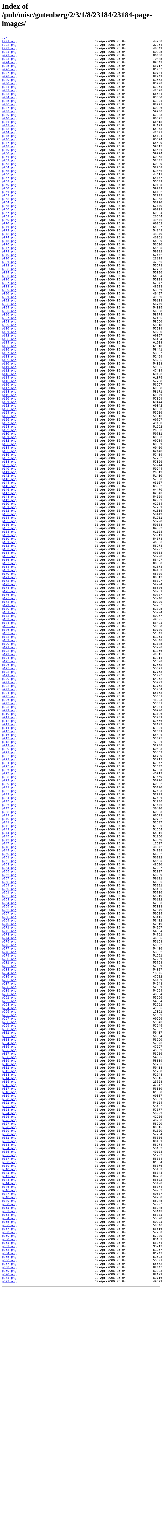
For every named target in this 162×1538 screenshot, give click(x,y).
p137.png (9, 543)
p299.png (9, 1224)
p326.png (9, 1337)
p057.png (9, 206)
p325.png (9, 1333)
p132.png (9, 522)
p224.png (9, 908)
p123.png (9, 484)
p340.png (9, 1396)
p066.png (9, 244)
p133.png (9, 526)
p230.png (9, 934)
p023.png (9, 63)
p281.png (9, 1148)
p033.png (9, 105)
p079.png (9, 299)
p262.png (9, 1068)
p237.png (9, 963)
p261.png (9, 1064)
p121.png (9, 475)
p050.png (9, 177)
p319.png (9, 1308)
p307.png (9, 1257)
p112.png (9, 438)
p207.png (9, 837)
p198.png (9, 799)
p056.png (9, 202)
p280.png (9, 1144)
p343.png (9, 1409)
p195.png (9, 786)
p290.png (9, 1186)
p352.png (9, 1446)
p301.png (9, 1232)
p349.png (9, 1434)
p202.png (9, 816)
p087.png (9, 332)
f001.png (9, 42)
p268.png (9, 1093)
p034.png (9, 110)
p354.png (9, 1455)
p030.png (9, 93)
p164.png (9, 656)
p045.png (9, 156)
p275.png (9, 1123)
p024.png (9, 68)
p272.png (9, 1110)
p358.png (9, 1472)
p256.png (9, 1043)
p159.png (9, 635)
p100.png (9, 387)
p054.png (9, 194)
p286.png (9, 1169)
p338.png (9, 1388)
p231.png (9, 938)
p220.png (9, 891)
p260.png (9, 1060)
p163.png (9, 652)
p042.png (9, 143)
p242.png (9, 984)
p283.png (9, 1156)
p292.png (9, 1194)
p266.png (9, 1085)
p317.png (9, 1299)
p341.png (9, 1400)
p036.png (9, 118)
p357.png (9, 1467)
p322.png (9, 1320)
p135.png (9, 534)
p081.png (9, 307)
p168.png (9, 673)
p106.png (9, 412)
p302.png (9, 1236)
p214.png (9, 866)
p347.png (9, 1425)
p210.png (9, 849)
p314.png (9, 1287)
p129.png (9, 509)
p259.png (9, 1055)
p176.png (9, 707)
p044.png (9, 152)
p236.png (9, 959)
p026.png (9, 76)
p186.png (9, 749)
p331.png (9, 1358)
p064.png (9, 236)
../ (4, 38)
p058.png (9, 211)
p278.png (9, 1135)
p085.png (9, 324)
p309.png (9, 1266)
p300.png (9, 1228)
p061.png (9, 223)
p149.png (9, 593)
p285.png (9, 1165)
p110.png (9, 429)
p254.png (9, 1034)
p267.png (9, 1089)
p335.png (9, 1375)
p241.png (9, 980)
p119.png (9, 467)
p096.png (9, 370)
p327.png (9, 1341)
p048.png (9, 169)
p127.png (9, 501)
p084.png (9, 320)
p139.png (9, 551)
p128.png (9, 505)
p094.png (9, 362)
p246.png (9, 1001)
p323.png (9, 1324)
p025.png (9, 72)
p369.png (9, 1518)
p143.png (9, 568)
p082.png (9, 311)
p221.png (9, 896)
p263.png (9, 1072)
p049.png (9, 173)
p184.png (9, 740)
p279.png (9, 1140)
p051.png (9, 181)
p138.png (9, 547)
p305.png (9, 1249)
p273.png (9, 1114)
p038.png (9, 126)
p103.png (9, 400)
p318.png (9, 1303)
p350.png (9, 1438)
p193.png (9, 778)
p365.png (9, 1501)
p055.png (9, 198)
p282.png (9, 1152)
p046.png (9, 160)
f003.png (9, 51)
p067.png (9, 248)
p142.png (9, 564)
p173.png (9, 694)
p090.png (9, 345)
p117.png (9, 459)
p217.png (9, 879)
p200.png (9, 807)
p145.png (9, 576)
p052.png (9, 185)
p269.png (9, 1097)
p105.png (9, 408)
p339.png (9, 1392)
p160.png (9, 639)
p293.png (9, 1198)
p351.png (9, 1442)
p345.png (9, 1417)
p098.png (9, 379)
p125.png (9, 492)
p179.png (9, 719)
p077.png (9, 290)
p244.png (9, 992)
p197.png (9, 795)
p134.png (9, 530)
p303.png (9, 1240)
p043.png (9, 147)
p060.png (9, 219)
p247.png (9, 1005)
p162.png (9, 648)
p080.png (9, 303)
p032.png (9, 101)
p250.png (9, 1018)
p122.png (9, 480)
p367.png (9, 1509)
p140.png (9, 555)
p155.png (9, 618)
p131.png (9, 517)
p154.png (9, 614)
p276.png (9, 1127)
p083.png (9, 316)
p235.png (9, 955)
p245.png (9, 997)
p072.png (9, 269)
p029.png (9, 89)
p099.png (9, 383)
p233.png (9, 946)
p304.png (9, 1245)
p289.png (9, 1182)
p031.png (9, 97)
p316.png (9, 1295)
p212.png (9, 858)
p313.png (9, 1282)
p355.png (9, 1459)
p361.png (9, 1484)
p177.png (9, 711)
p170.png (9, 681)
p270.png (9, 1102)
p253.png (9, 1030)
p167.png (9, 669)
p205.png (9, 828)
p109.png (9, 425)
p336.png (9, 1379)
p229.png (9, 929)
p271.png (9, 1106)
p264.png (9, 1076)
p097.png (9, 374)
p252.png (9, 1026)
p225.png (9, 913)
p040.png (9, 135)
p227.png (9, 921)
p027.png (9, 80)
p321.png (9, 1316)
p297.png (9, 1215)
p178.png (9, 715)
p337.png (9, 1383)
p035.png (9, 114)
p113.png (9, 442)
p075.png (9, 282)
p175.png (9, 702)
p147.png (9, 585)
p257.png (9, 1047)
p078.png (9, 295)
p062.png (9, 227)
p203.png (9, 820)
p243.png (9, 988)
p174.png (9, 698)
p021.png (9, 55)
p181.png (9, 728)
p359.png (9, 1476)
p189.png (9, 761)
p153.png (9, 610)
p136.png (9, 538)
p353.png (9, 1451)
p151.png (9, 601)
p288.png (9, 1177)
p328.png (9, 1345)
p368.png (9, 1514)
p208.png (9, 841)
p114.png (9, 446)
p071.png (9, 265)
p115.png (9, 450)
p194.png (9, 782)
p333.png (9, 1366)
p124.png (9, 488)
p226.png (9, 917)
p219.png (9, 887)
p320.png (9, 1312)
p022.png (9, 59)
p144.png (9, 572)
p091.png (9, 349)
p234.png (9, 950)
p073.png (9, 274)
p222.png (9, 900)
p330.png (9, 1354)
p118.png (9, 463)
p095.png (9, 366)
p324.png (9, 1329)
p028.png (9, 84)
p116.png (9, 454)
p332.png (9, 1362)
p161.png (9, 643)
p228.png (9, 925)
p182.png (9, 732)
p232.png (9, 942)
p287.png (9, 1173)
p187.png (9, 753)
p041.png (9, 139)
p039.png (9, 131)
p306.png (9, 1253)
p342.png (9, 1404)
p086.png (9, 328)
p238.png (9, 967)
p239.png (9, 971)
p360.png (9, 1480)
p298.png (9, 1219)
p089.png (9, 341)
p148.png (9, 589)
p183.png (9, 736)
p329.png (9, 1350)
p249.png (9, 1013)
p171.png (9, 686)
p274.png (9, 1118)
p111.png (9, 433)
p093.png (9, 358)
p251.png (9, 1022)
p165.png (9, 660)
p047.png (9, 164)
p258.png (9, 1051)
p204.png (9, 824)
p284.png (9, 1161)
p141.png (9, 559)
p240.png (9, 976)
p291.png (9, 1190)
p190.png (9, 765)
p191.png (9, 770)
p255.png (9, 1039)
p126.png (9, 496)
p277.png (9, 1131)
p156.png (9, 622)
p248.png (9, 1009)
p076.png (9, 286)
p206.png (9, 833)
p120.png (9, 471)
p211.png (9, 854)
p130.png (9, 513)
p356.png (9, 1463)
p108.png (9, 421)
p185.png (9, 744)
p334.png (9, 1371)
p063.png (9, 232)
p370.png (9, 1522)
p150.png (9, 597)
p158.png (9, 631)
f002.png (9, 47)
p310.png (9, 1270)
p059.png (9, 215)
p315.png (9, 1291)
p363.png (9, 1493)
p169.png (9, 677)
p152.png (9, 606)
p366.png (9, 1505)
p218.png (9, 883)
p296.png (9, 1211)
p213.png (9, 862)
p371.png (9, 1526)
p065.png (9, 240)
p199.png (9, 803)
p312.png (9, 1278)
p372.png (9, 1530)
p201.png (9, 812)
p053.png (9, 190)
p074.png (9, 278)
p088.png (9, 337)
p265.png (9, 1081)
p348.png (9, 1430)
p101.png (9, 391)
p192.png (9, 774)
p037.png (9, 122)
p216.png (9, 875)
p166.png (9, 665)
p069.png (9, 257)
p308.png (9, 1261)
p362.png (9, 1488)
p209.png (9, 845)
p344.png (9, 1413)
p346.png (9, 1421)
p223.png (9, 904)
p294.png (9, 1203)
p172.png (9, 690)
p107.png (9, 417)
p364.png (9, 1497)
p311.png (9, 1274)
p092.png (9, 353)
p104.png (9, 404)
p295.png (9, 1207)
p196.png (9, 791)
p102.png (9, 395)
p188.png (9, 757)
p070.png (9, 261)
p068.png (9, 253)
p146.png (9, 580)
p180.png (9, 723)
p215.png (9, 870)
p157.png (9, 627)
